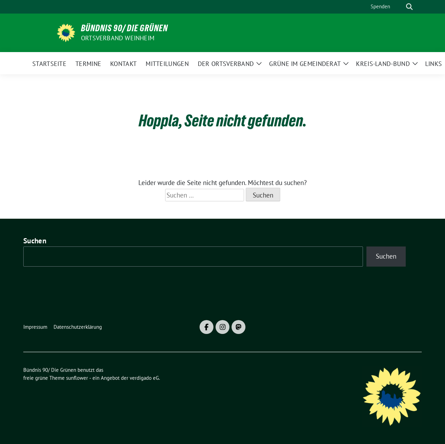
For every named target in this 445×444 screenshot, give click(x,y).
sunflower (77, 378)
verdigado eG (144, 378)
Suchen (34, 240)
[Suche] (399, 7)
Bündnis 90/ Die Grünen (124, 28)
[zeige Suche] (409, 7)
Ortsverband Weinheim (117, 38)
